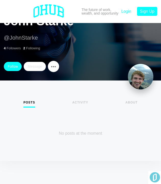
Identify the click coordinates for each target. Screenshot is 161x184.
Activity (80, 102)
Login (126, 11)
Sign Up (147, 11)
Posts (29, 102)
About (131, 102)
